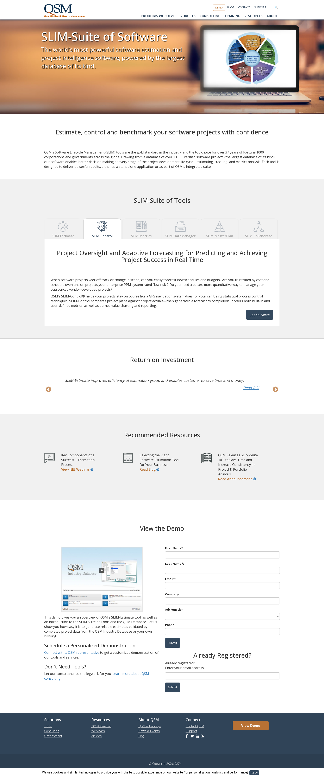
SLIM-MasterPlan (219, 228)
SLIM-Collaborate (258, 228)
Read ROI (251, 387)
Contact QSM (195, 726)
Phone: (170, 625)
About (272, 16)
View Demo (250, 725)
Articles (96, 736)
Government (53, 736)
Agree (254, 772)
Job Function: (174, 609)
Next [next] (275, 389)
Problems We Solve (157, 16)
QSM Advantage (149, 726)
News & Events (149, 731)
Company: (172, 594)
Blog (230, 7)
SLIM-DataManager (180, 228)
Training (232, 16)
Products (187, 16)
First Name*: (174, 548)
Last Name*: (174, 564)
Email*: (170, 579)
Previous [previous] (48, 389)
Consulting (210, 16)
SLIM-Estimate (63, 228)
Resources (253, 16)
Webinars (98, 731)
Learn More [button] (259, 314)
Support (260, 7)
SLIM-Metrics (141, 228)
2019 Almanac (101, 726)
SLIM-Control (102, 228)
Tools (48, 726)
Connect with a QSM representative (71, 652)
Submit (172, 687)
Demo (219, 7)
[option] (162, 384)
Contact (244, 7)
